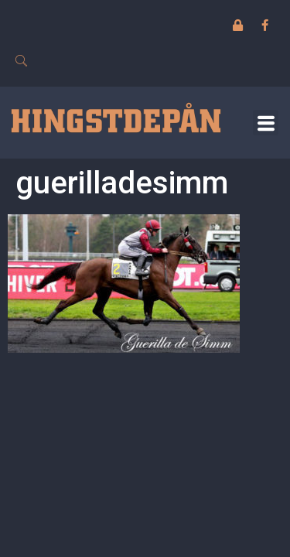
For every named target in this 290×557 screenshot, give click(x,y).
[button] (265, 122)
